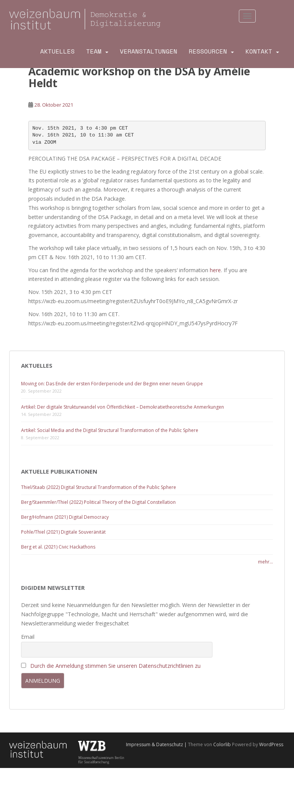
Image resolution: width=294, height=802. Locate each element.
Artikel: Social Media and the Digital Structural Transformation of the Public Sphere (109, 430)
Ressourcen (208, 51)
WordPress (271, 744)
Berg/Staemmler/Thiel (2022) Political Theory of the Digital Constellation (98, 502)
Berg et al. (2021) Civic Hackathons (58, 547)
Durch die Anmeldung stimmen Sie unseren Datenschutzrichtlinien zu (115, 665)
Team (93, 51)
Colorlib (222, 744)
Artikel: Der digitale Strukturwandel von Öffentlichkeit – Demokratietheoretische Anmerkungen (122, 407)
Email (27, 636)
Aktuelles (57, 51)
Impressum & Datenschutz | (157, 744)
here (215, 270)
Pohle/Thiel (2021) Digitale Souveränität (63, 532)
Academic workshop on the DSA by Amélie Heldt (139, 77)
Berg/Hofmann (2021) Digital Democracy (65, 517)
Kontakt (258, 51)
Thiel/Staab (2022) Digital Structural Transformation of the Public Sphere (98, 487)
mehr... (265, 561)
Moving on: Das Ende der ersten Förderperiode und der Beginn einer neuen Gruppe (112, 383)
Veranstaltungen (148, 51)
